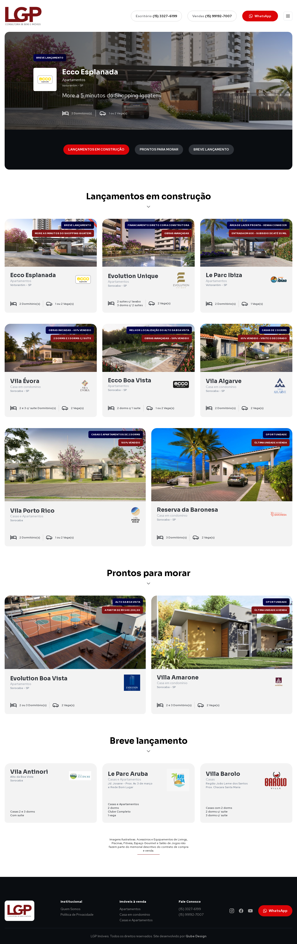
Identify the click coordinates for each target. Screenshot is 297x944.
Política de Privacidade (77, 914)
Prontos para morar (159, 149)
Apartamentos (129, 909)
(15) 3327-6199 (190, 909)
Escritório (156, 16)
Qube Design (196, 936)
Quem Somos (70, 909)
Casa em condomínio (134, 914)
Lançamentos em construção (96, 149)
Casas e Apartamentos (135, 920)
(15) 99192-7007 (191, 914)
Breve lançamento (211, 149)
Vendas (212, 16)
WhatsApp (260, 16)
